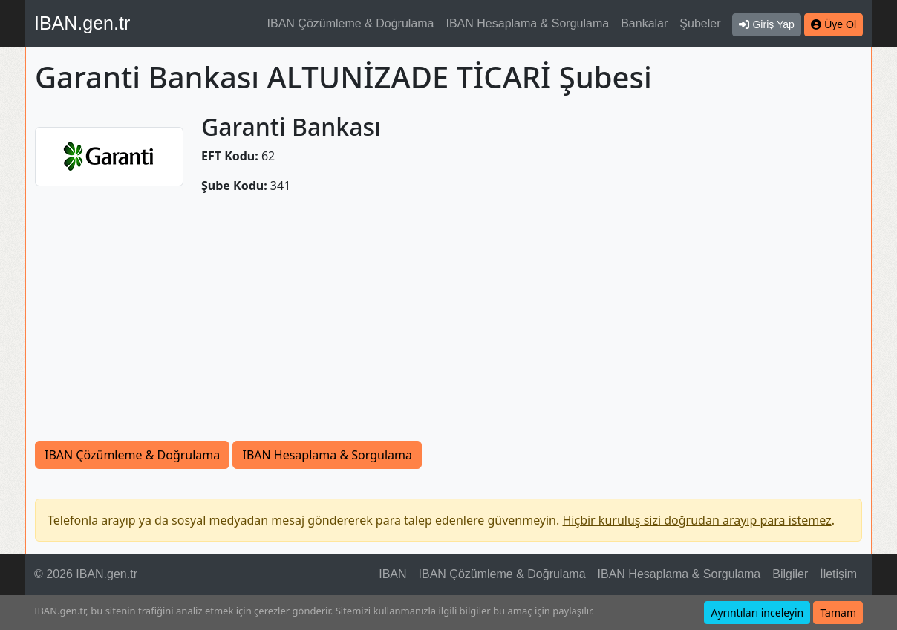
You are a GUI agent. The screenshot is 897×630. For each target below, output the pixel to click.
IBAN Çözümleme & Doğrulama (350, 23)
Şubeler (699, 23)
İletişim (838, 574)
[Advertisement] (448, 317)
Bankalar (644, 23)
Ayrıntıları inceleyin (757, 613)
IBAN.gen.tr (82, 23)
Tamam (838, 613)
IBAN (392, 574)
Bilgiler (790, 574)
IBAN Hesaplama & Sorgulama (528, 23)
